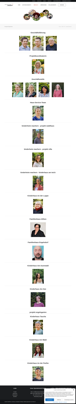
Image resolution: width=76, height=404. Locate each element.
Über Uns (63, 26)
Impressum (65, 402)
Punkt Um (34, 401)
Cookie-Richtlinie (55, 402)
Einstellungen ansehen (69, 399)
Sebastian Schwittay (19, 401)
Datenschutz (61, 402)
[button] (73, 389)
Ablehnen (59, 399)
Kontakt (15, 391)
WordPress (9, 401)
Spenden (15, 396)
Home (60, 26)
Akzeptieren (49, 399)
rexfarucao (13, 401)
